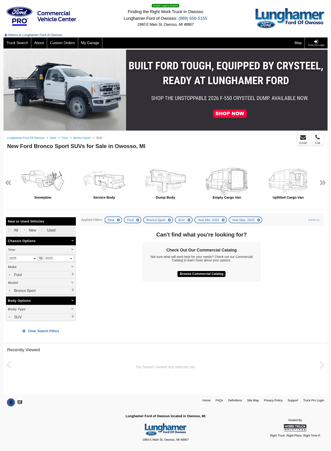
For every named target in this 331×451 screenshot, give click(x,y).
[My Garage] (90, 43)
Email (303, 139)
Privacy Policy (273, 400)
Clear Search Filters (41, 331)
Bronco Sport (156, 220)
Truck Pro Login (313, 400)
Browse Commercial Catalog (201, 274)
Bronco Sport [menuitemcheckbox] (24, 291)
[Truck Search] (17, 43)
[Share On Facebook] (11, 402)
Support (293, 400)
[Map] (298, 43)
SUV (182, 220)
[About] (39, 43)
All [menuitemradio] (15, 230)
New (111, 220)
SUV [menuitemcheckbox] (17, 317)
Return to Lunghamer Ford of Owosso (33, 35)
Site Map (253, 400)
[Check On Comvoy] (20, 402)
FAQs (219, 400)
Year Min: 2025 (209, 220)
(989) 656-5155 (192, 18)
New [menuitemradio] (32, 230)
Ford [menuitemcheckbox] (17, 275)
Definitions (235, 400)
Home (207, 400)
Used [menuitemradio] (51, 230)
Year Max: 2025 (243, 220)
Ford (131, 220)
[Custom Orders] (62, 43)
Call (317, 139)
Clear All (314, 220)
